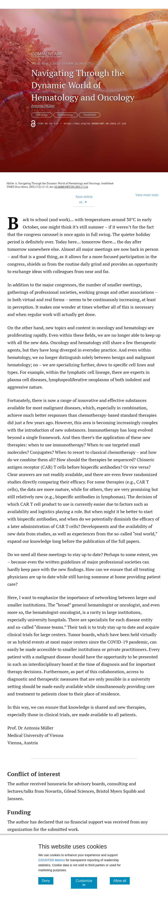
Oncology (42, 114)
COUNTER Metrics (51, 860)
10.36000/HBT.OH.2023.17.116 (71, 186)
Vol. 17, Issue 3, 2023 (45, 63)
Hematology (65, 114)
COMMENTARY (46, 54)
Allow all (121, 881)
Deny (47, 881)
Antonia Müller (43, 106)
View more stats (147, 195)
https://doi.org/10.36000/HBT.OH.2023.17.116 (95, 123)
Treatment (89, 114)
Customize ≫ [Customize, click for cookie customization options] (86, 883)
